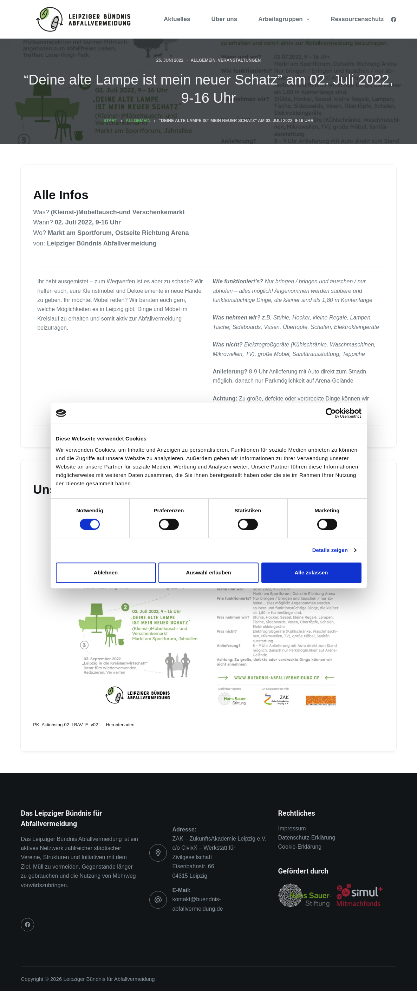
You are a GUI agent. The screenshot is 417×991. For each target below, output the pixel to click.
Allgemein (203, 60)
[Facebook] (393, 19)
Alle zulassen (311, 572)
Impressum (292, 828)
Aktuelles (177, 19)
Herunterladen (120, 724)
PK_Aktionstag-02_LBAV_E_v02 (65, 724)
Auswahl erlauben (208, 572)
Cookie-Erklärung (300, 847)
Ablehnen (106, 572)
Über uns (224, 19)
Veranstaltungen (239, 60)
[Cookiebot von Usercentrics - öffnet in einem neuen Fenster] (330, 413)
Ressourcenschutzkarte (364, 19)
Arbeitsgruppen (285, 19)
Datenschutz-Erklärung (306, 838)
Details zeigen (330, 550)
